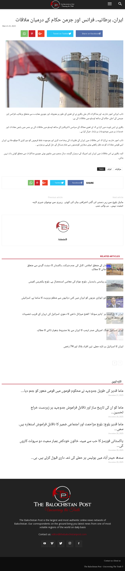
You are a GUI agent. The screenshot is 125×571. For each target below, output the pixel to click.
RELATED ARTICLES (110, 256)
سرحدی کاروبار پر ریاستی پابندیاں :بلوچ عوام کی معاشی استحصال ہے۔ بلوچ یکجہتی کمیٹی (75, 281)
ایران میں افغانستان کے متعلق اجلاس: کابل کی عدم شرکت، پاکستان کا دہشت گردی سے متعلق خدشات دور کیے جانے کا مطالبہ (75, 267)
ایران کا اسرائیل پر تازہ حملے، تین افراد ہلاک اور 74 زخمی (93, 346)
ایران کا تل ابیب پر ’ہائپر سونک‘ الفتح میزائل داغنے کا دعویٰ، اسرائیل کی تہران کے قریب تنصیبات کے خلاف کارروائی (72, 316)
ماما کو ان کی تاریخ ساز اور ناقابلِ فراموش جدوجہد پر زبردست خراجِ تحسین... (77, 410)
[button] (120, 4)
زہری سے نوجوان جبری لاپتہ (47, 202)
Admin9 (62, 240)
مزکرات (118, 169)
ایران (109, 169)
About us (117, 561)
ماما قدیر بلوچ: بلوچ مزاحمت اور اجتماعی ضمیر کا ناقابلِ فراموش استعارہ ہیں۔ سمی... (71, 426)
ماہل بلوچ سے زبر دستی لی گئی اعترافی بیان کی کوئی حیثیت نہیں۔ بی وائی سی (93, 204)
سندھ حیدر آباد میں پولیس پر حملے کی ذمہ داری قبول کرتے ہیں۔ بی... (77, 458)
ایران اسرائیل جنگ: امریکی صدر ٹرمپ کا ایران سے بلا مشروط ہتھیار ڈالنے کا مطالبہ (80, 330)
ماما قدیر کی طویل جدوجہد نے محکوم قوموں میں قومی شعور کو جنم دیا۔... (72, 391)
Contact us (108, 561)
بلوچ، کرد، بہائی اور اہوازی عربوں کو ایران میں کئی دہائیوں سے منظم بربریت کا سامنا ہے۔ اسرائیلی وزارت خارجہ (72, 300)
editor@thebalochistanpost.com (69, 534)
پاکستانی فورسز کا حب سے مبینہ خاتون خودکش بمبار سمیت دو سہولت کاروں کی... (71, 443)
